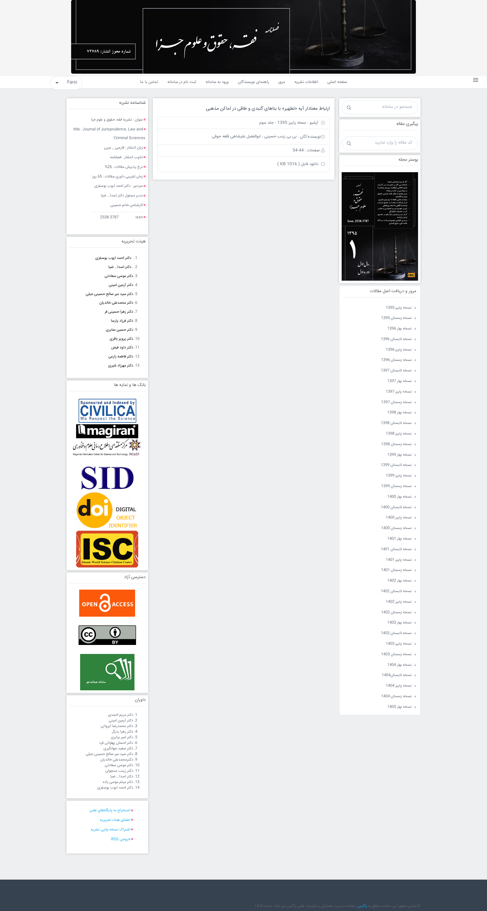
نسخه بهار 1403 (399, 623)
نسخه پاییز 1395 (399, 308)
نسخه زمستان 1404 (396, 696)
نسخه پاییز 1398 (399, 434)
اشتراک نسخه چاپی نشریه (110, 830)
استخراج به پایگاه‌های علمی (109, 810)
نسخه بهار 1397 (399, 381)
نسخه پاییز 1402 (399, 602)
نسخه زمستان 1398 (396, 444)
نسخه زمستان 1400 (396, 528)
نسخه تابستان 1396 (396, 339)
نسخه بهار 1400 (399, 497)
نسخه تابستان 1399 (396, 465)
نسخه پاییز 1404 (399, 686)
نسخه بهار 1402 (399, 581)
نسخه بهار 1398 (399, 413)
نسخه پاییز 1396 (399, 350)
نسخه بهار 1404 (399, 665)
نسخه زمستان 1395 (396, 318)
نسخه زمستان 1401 (396, 570)
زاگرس (362, 906)
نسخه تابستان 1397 (396, 371)
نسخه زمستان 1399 (396, 486)
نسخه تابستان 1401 (396, 549)
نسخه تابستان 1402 (396, 591)
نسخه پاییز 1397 (399, 392)
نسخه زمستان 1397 (396, 402)
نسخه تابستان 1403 (396, 633)
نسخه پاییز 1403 (399, 644)
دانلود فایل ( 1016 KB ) (297, 164)
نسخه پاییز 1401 (399, 560)
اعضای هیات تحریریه (115, 820)
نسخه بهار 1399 (399, 455)
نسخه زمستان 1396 (396, 360)
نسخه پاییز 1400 (399, 518)
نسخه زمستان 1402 (396, 612)
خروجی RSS (120, 839)
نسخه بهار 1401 (399, 539)
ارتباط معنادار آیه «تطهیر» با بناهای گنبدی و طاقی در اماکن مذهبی (268, 108)
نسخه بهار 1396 (399, 329)
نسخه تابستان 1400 (396, 507)
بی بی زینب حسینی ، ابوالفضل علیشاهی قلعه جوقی (254, 136)
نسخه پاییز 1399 (399, 476)
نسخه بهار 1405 (399, 707)
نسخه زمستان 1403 (396, 654)
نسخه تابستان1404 (397, 675)
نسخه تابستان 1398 (396, 423)
